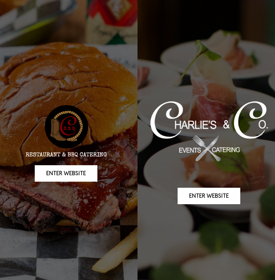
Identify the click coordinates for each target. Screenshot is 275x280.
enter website (203, 216)
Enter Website (60, 193)
